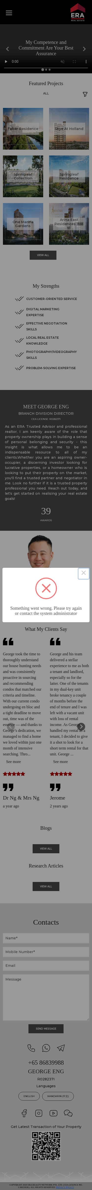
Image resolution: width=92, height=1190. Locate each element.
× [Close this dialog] (84, 574)
